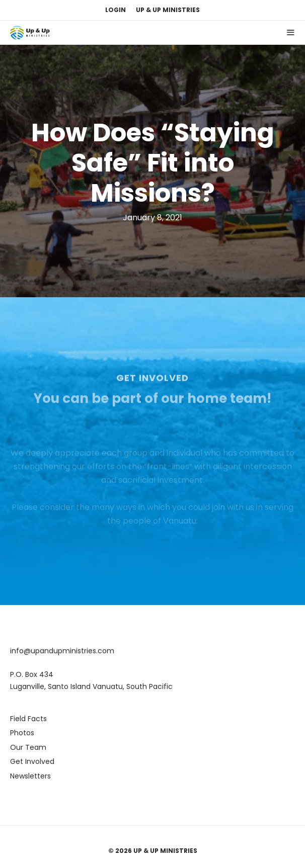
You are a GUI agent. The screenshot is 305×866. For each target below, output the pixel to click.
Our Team (28, 747)
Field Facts (28, 719)
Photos (22, 733)
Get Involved (32, 761)
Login (115, 10)
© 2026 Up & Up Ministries (152, 850)
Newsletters (30, 776)
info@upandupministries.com (62, 651)
